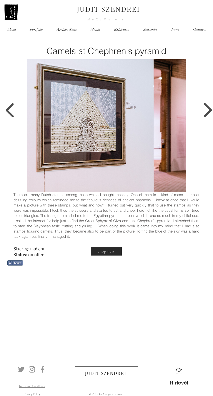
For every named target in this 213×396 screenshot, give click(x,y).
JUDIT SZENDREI (108, 8)
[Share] (15, 263)
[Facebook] (42, 369)
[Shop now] (106, 251)
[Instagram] (32, 369)
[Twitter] (21, 369)
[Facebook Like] (34, 272)
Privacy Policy (32, 394)
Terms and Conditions (32, 386)
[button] (179, 371)
